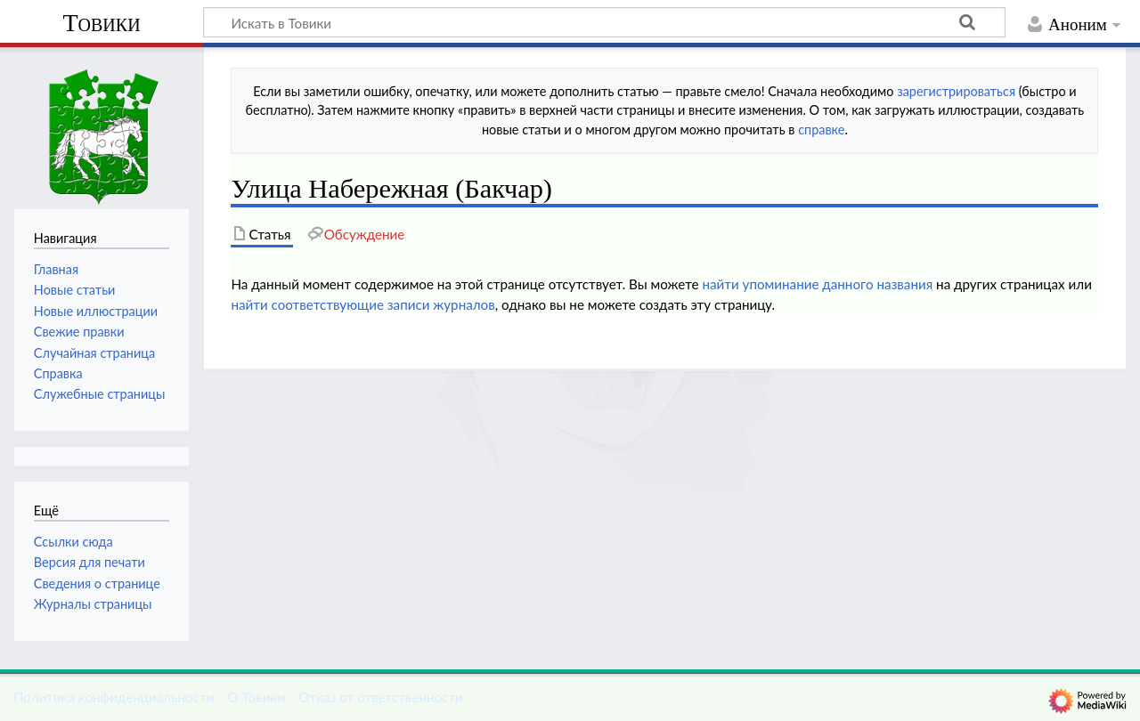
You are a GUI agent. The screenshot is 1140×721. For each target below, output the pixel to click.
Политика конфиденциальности (113, 697)
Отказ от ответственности (380, 697)
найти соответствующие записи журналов (362, 304)
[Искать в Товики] (604, 22)
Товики (101, 22)
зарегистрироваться (956, 91)
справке (821, 129)
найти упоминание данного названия (817, 284)
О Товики (256, 697)
